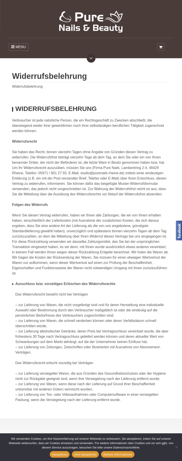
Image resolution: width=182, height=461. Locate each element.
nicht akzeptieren (85, 454)
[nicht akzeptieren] (176, 447)
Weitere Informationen (117, 454)
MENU (18, 47)
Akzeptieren (59, 454)
